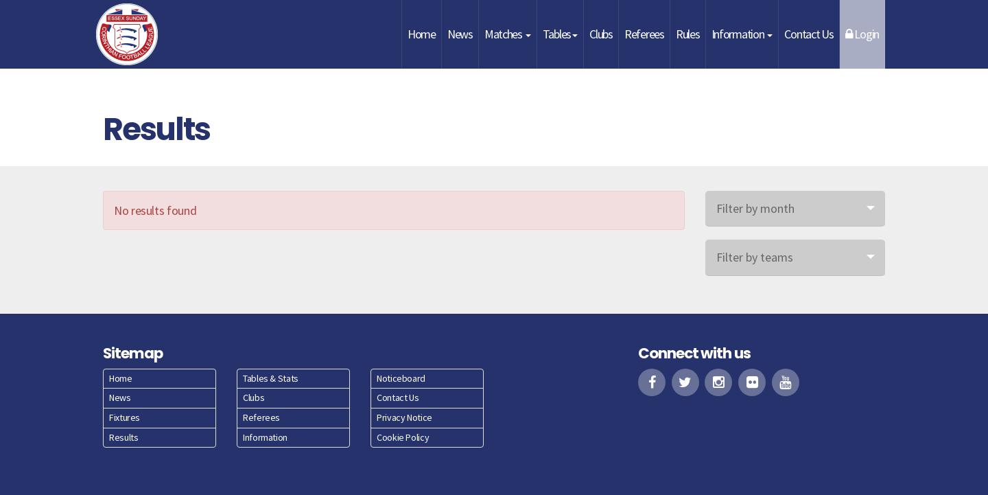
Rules (688, 34)
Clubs (601, 34)
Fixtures (124, 417)
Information (742, 34)
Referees (644, 34)
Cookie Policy (403, 437)
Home (422, 34)
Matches (507, 34)
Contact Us (808, 34)
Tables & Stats (270, 378)
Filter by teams (754, 257)
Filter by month (755, 208)
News (460, 34)
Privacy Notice (404, 417)
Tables (560, 34)
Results (123, 437)
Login (862, 34)
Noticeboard (401, 378)
